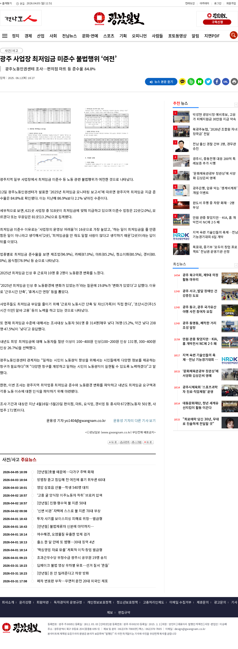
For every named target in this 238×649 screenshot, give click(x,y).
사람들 (157, 36)
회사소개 (8, 602)
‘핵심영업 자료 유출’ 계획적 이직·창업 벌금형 (69, 549)
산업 (40, 36)
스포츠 (108, 36)
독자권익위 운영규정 (68, 602)
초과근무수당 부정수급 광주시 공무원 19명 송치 (72, 557)
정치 (15, 36)
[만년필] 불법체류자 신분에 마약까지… (65, 526)
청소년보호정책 (127, 602)
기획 (123, 36)
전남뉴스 (69, 36)
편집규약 (124, 612)
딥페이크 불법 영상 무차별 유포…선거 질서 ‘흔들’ (73, 565)
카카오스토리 (201, 5)
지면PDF (212, 36)
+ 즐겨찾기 (6, 3)
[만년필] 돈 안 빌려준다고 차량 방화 (63, 573)
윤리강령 (25, 602)
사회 (53, 36)
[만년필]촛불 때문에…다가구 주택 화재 (65, 472)
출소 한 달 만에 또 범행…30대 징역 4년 (66, 542)
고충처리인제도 (153, 602)
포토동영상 (177, 36)
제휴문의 (203, 602)
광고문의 (220, 602)
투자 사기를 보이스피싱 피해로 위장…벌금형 (69, 518)
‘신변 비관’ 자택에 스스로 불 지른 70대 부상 (69, 511)
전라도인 (190, 3)
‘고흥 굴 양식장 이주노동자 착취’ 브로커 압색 (69, 495)
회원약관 (43, 602)
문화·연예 (90, 36)
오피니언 (139, 36)
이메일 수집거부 (180, 602)
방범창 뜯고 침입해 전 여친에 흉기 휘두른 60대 (71, 479)
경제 (28, 36)
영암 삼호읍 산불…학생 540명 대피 (63, 487)
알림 (195, 36)
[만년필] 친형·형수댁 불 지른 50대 (61, 503)
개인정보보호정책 (99, 602)
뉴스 (180, 103)
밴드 (201, 12)
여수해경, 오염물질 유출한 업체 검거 (63, 534)
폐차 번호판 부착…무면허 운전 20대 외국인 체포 (72, 581)
